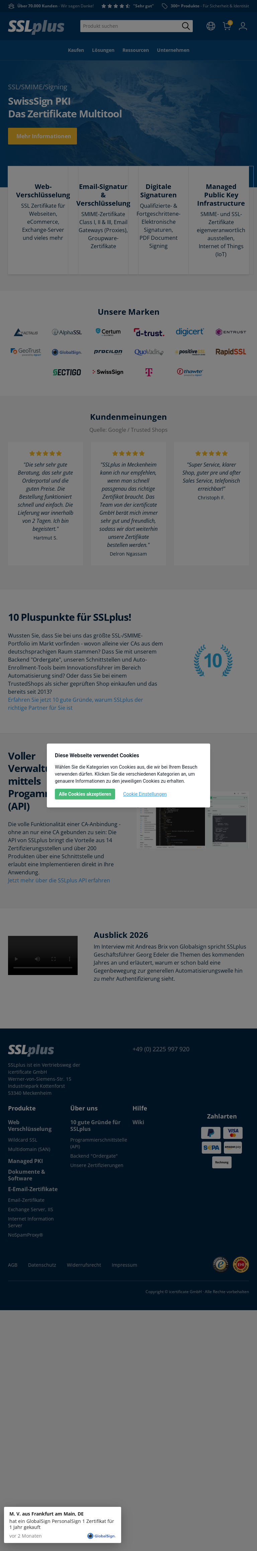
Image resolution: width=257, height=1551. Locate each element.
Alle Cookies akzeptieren (85, 794)
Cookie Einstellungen (145, 794)
